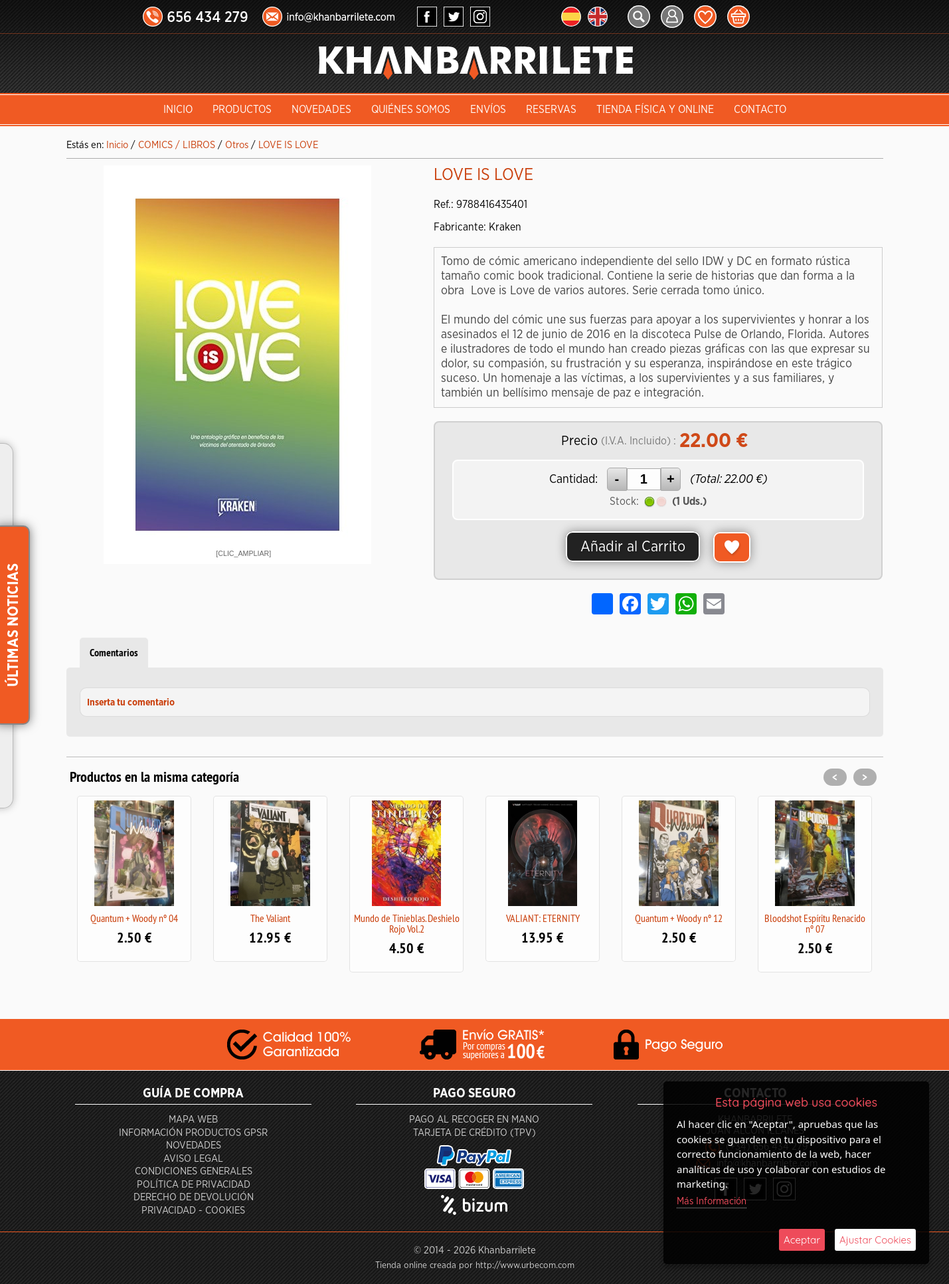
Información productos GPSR (193, 1133)
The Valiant (270, 918)
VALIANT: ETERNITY (543, 918)
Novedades (321, 109)
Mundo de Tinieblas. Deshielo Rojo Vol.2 (407, 923)
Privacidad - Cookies (193, 1211)
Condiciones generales (193, 1171)
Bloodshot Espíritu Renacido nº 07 (814, 923)
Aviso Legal (193, 1159)
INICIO (178, 109)
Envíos (488, 109)
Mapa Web (193, 1120)
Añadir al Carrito (632, 546)
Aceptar (802, 1240)
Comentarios (114, 653)
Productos (242, 109)
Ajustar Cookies (875, 1240)
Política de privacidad (193, 1185)
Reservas (551, 109)
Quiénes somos (410, 109)
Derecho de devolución (193, 1197)
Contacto (760, 109)
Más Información (711, 1201)
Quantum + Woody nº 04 (134, 918)
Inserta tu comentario (131, 702)
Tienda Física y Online (655, 109)
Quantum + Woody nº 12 (679, 918)
